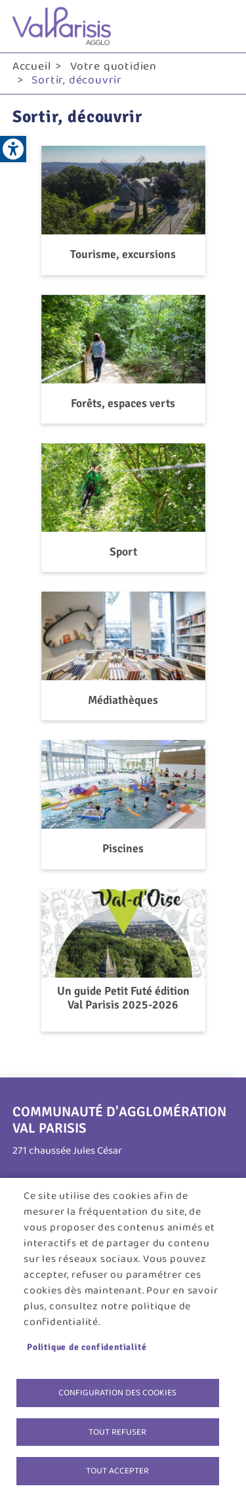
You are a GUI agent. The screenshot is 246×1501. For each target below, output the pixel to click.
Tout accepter (117, 1471)
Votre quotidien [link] (113, 66)
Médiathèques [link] (123, 700)
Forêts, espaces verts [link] (123, 403)
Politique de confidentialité (86, 1347)
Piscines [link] (123, 849)
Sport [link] (123, 552)
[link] (13, 149)
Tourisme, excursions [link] (123, 254)
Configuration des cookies (117, 1392)
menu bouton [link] (220, 26)
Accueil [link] (31, 66)
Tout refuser (117, 1432)
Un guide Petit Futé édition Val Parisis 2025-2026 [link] (123, 998)
